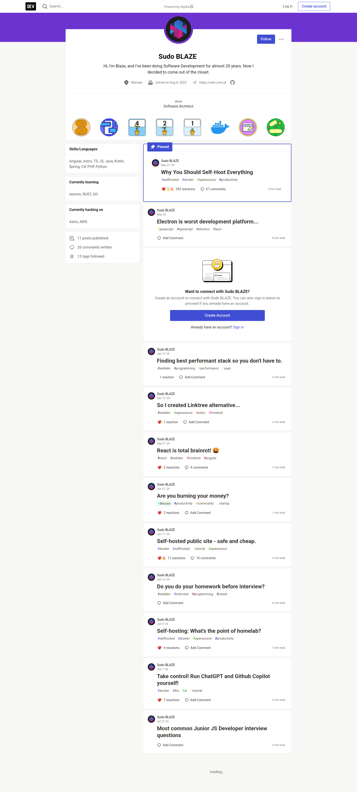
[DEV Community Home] (30, 6)
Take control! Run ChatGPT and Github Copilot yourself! (213, 679)
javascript (165, 229)
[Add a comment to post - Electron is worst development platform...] (170, 238)
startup (223, 503)
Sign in (238, 327)
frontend (215, 412)
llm (176, 690)
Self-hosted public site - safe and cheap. (206, 541)
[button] (81, 127)
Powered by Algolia (178, 6)
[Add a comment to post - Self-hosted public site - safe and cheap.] (171, 558)
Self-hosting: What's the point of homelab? (209, 631)
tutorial (199, 548)
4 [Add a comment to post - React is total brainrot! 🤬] (196, 467)
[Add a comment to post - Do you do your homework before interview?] (170, 603)
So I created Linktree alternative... (198, 405)
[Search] (44, 6)
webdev (164, 368)
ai (184, 690)
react (162, 458)
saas (226, 368)
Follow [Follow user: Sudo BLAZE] (266, 39)
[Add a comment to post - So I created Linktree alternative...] (168, 422)
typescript (185, 229)
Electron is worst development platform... (207, 221)
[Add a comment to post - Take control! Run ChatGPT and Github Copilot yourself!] (168, 700)
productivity (228, 179)
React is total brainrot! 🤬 (188, 450)
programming (184, 368)
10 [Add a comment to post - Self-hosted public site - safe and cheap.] (203, 558)
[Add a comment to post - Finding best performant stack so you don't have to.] (165, 377)
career (222, 594)
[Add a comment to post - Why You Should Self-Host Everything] (178, 189)
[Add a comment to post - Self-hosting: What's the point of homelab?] (168, 648)
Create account (314, 6)
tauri (217, 229)
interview (181, 594)
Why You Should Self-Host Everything (207, 172)
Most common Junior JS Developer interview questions (212, 731)
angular (210, 458)
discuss (164, 503)
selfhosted (170, 179)
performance (208, 368)
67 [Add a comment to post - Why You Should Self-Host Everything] (213, 189)
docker (188, 179)
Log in (288, 6)
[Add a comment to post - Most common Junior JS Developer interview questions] (170, 745)
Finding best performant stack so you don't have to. (219, 361)
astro (200, 412)
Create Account (217, 315)
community (205, 503)
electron (203, 229)
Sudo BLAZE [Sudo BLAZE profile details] (170, 161)
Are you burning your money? (193, 496)
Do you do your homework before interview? (211, 586)
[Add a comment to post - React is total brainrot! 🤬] (168, 467)
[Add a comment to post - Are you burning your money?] (168, 513)
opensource (206, 179)
